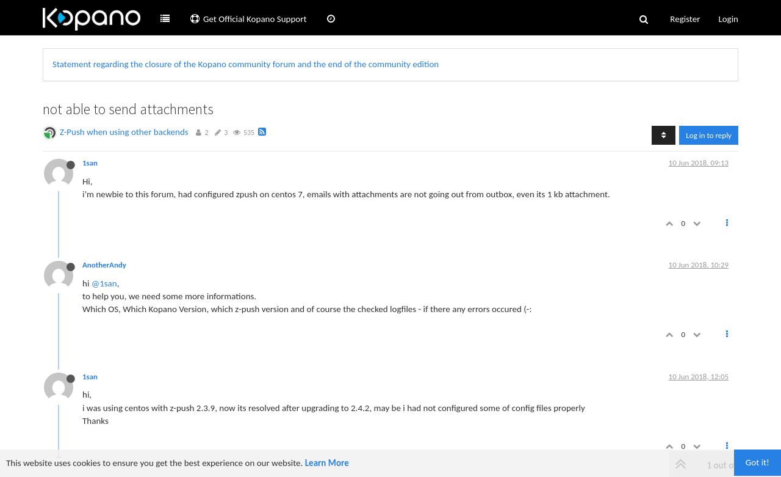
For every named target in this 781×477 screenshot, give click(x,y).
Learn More (327, 462)
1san (90, 162)
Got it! (757, 462)
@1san (104, 283)
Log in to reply (709, 135)
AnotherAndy (104, 264)
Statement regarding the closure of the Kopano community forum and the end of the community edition (245, 64)
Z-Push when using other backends (124, 131)
